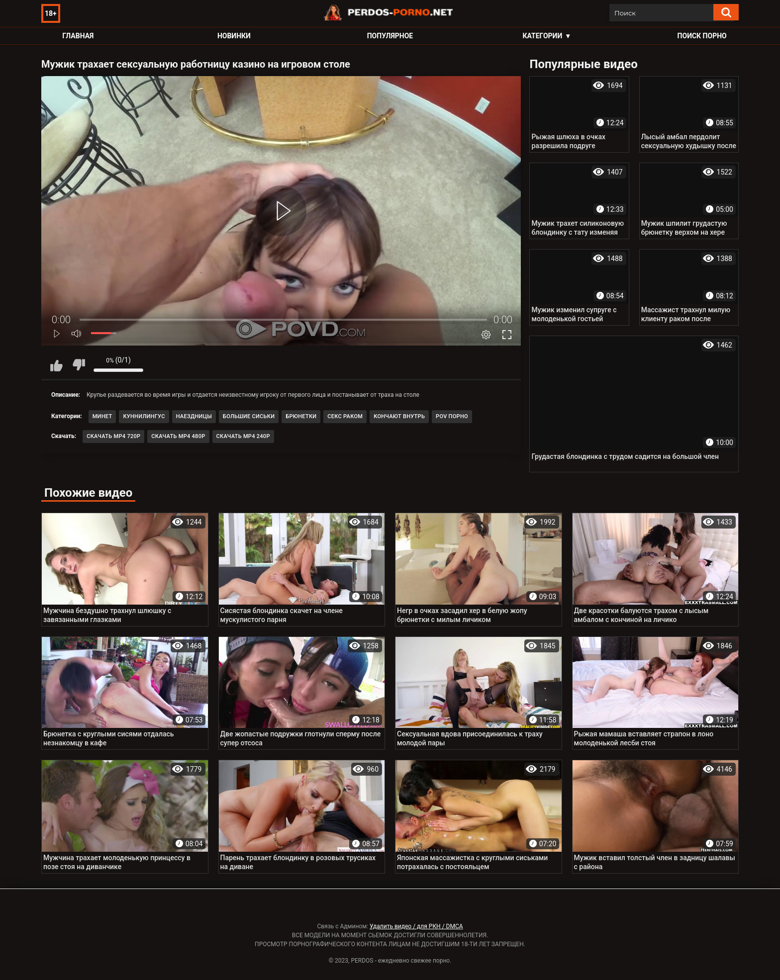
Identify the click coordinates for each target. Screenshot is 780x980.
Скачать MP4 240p (243, 436)
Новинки (234, 36)
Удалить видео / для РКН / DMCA (416, 926)
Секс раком (345, 416)
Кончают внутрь (399, 416)
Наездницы (194, 416)
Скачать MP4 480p (178, 436)
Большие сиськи (249, 416)
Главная (78, 36)
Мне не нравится (79, 365)
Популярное (390, 36)
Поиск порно (702, 36)
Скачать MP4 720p (113, 436)
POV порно (452, 416)
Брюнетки (301, 416)
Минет (102, 416)
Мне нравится (56, 365)
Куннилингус (144, 416)
